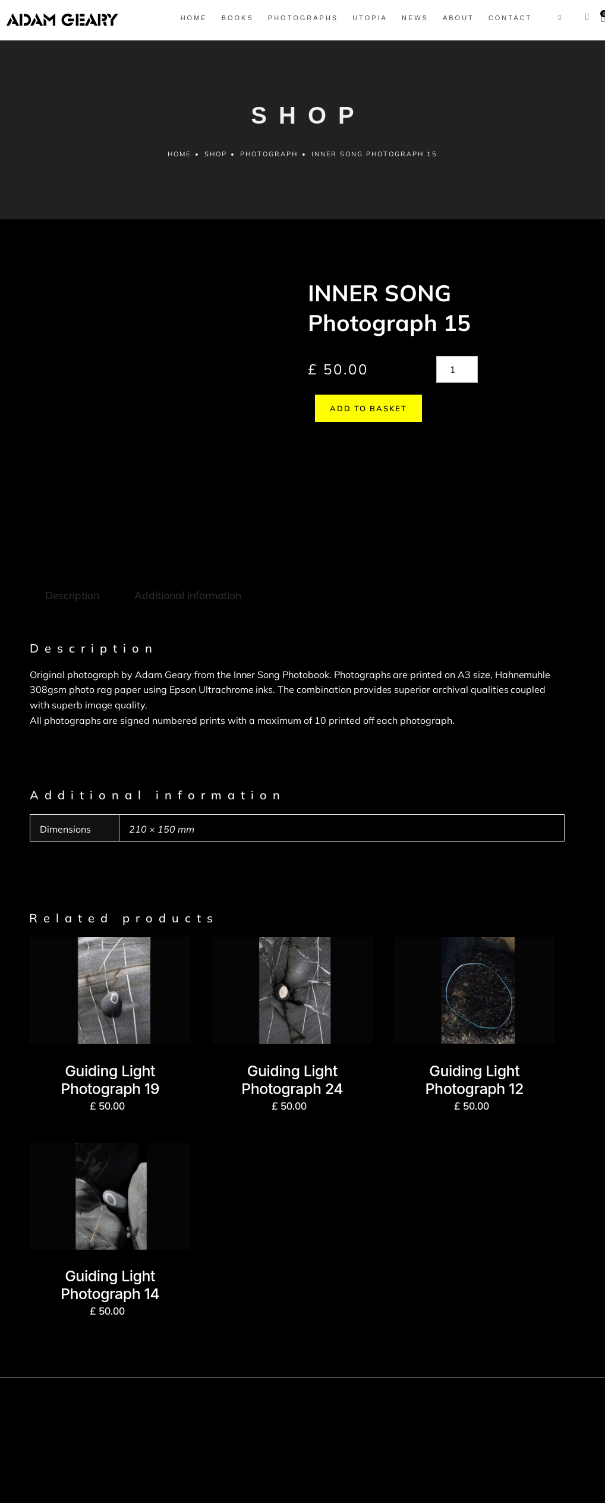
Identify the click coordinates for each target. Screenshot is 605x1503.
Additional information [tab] (186, 517)
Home (178, 161)
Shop (215, 161)
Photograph (269, 161)
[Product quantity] (457, 376)
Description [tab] (71, 517)
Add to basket (361, 415)
